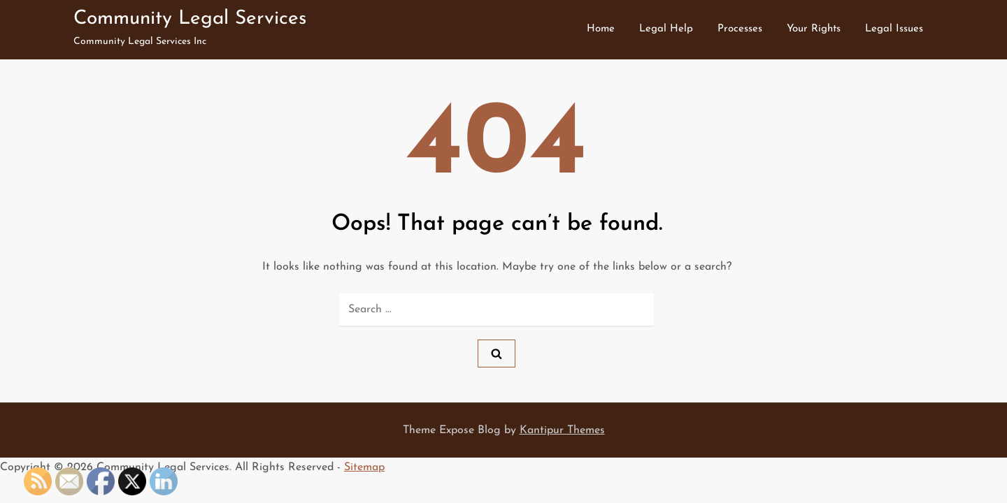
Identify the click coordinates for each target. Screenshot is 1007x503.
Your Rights (814, 29)
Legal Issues (894, 29)
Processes (739, 29)
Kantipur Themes (562, 430)
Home (601, 29)
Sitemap (364, 467)
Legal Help (666, 29)
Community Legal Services (189, 19)
